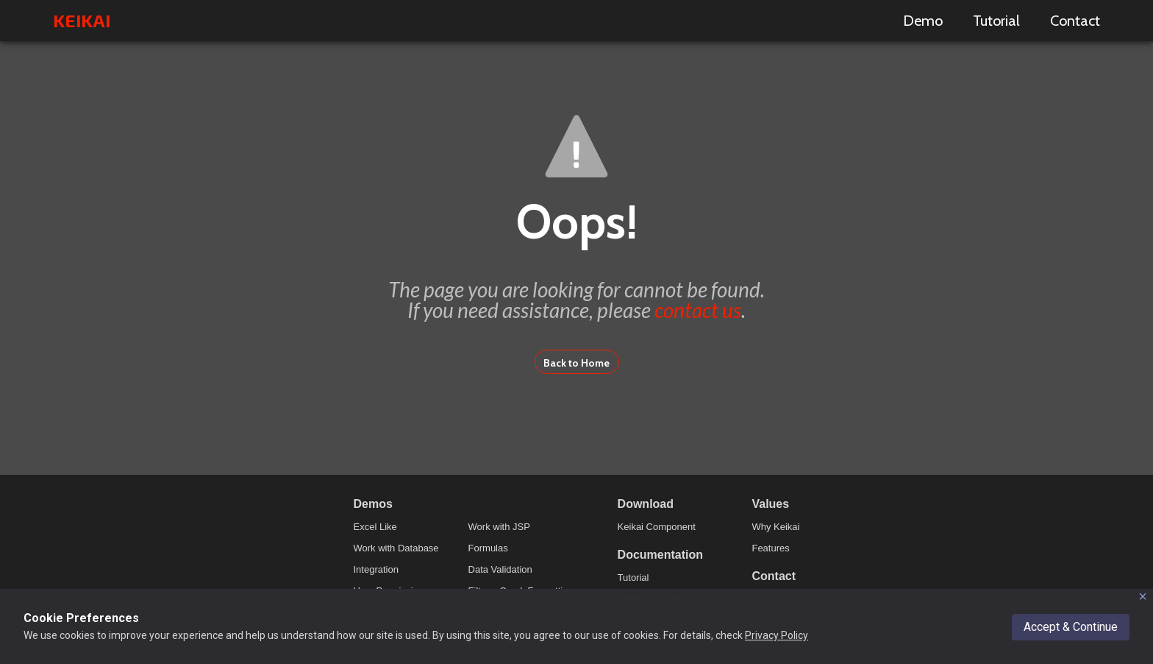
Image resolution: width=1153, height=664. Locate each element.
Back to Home (576, 363)
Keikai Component (657, 526)
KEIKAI (81, 20)
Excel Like (375, 526)
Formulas (488, 548)
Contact (1075, 20)
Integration (376, 569)
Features (770, 548)
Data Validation (500, 569)
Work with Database (396, 548)
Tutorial (996, 20)
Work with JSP (499, 526)
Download (646, 504)
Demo (923, 20)
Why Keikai (775, 526)
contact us (697, 309)
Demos (373, 504)
